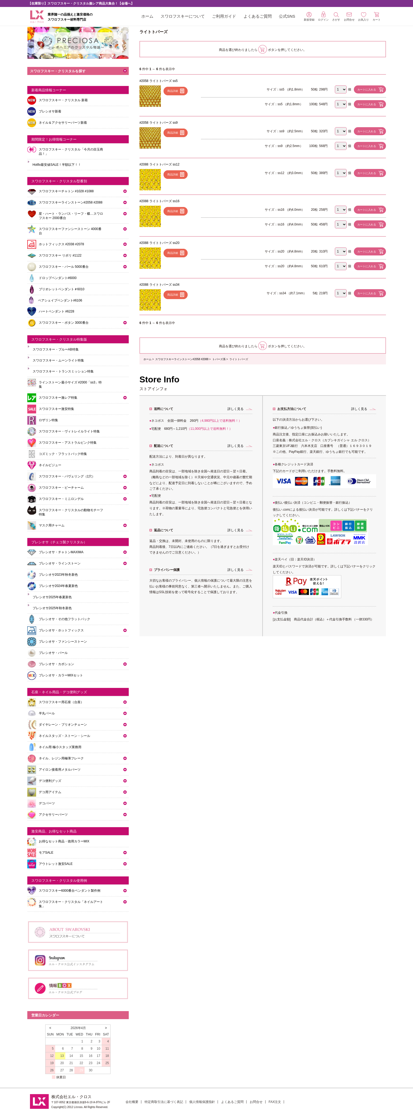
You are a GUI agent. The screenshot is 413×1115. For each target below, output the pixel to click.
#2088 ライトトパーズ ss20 (159, 243)
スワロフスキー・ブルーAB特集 (56, 349)
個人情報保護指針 (202, 1101)
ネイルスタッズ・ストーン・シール (64, 736)
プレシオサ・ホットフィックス (61, 630)
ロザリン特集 (48, 420)
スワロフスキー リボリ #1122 (60, 255)
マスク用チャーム (52, 525)
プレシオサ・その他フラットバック (64, 619)
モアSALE (46, 852)
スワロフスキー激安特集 (56, 409)
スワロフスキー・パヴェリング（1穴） (67, 476)
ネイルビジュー (50, 465)
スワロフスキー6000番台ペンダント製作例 (70, 890)
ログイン (323, 16)
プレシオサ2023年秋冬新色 (58, 575)
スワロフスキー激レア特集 (58, 398)
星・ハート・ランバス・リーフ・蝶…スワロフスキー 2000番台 (71, 216)
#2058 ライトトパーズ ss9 (158, 123)
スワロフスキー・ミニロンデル (61, 499)
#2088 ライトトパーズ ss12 (159, 164)
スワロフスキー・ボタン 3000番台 (64, 323)
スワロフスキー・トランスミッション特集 (63, 371)
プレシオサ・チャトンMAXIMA (61, 552)
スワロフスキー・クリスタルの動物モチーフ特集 (71, 512)
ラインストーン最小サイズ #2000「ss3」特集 (70, 385)
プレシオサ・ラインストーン (60, 563)
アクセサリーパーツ (53, 814)
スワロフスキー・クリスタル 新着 (63, 100)
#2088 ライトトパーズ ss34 (159, 285)
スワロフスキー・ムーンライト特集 (58, 360)
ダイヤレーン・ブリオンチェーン (63, 724)
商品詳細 (172, 90)
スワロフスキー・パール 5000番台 (64, 267)
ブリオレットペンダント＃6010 (62, 289)
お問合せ (256, 1101)
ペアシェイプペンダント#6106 (60, 300)
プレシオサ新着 (50, 111)
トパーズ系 (219, 359)
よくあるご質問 (258, 16)
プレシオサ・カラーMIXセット (61, 675)
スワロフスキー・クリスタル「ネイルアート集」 (71, 904)
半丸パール (47, 713)
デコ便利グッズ (50, 781)
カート (377, 16)
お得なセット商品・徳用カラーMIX (64, 841)
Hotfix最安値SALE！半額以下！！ (57, 165)
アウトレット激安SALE (56, 864)
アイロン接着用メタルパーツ (60, 769)
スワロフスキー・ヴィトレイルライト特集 (69, 431)
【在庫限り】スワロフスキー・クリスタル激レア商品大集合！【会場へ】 (81, 3)
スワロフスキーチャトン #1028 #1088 (66, 191)
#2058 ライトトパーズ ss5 (158, 81)
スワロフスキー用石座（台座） (61, 702)
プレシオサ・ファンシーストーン (63, 641)
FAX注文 (275, 1101)
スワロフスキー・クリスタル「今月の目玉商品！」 (71, 152)
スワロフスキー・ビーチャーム (61, 487)
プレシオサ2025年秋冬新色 (52, 608)
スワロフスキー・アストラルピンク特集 (68, 443)
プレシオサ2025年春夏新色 (52, 597)
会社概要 (132, 1101)
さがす (336, 16)
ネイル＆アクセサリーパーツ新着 (63, 123)
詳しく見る (236, 409)
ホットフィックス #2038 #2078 (61, 244)
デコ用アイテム (50, 792)
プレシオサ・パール (53, 653)
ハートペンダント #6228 (56, 311)
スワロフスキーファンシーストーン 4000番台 (70, 231)
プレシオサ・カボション (56, 664)
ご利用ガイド (224, 16)
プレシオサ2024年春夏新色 (58, 586)
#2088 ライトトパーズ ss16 (159, 201)
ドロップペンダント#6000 (58, 278)
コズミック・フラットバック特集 (63, 454)
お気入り (363, 16)
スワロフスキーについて (183, 16)
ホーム (147, 16)
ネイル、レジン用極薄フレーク (61, 758)
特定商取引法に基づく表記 (164, 1101)
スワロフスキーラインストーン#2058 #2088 (181, 359)
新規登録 (309, 16)
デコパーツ (47, 803)
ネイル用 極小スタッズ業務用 (60, 747)
